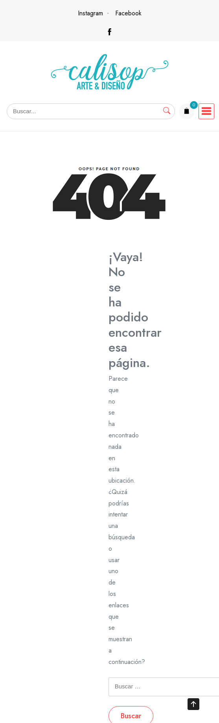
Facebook (128, 13)
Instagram (90, 13)
